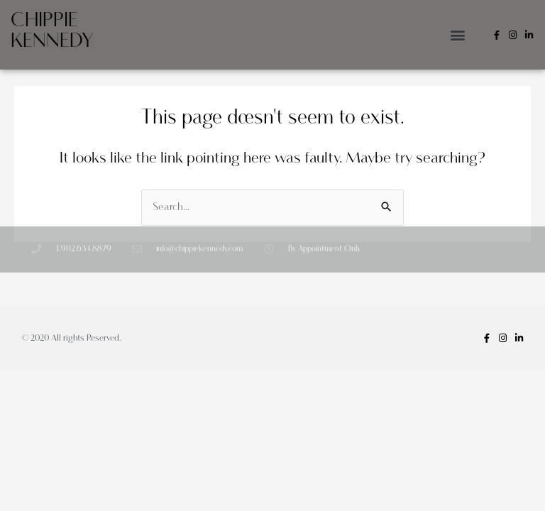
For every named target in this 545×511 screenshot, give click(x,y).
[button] (457, 35)
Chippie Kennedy (52, 31)
